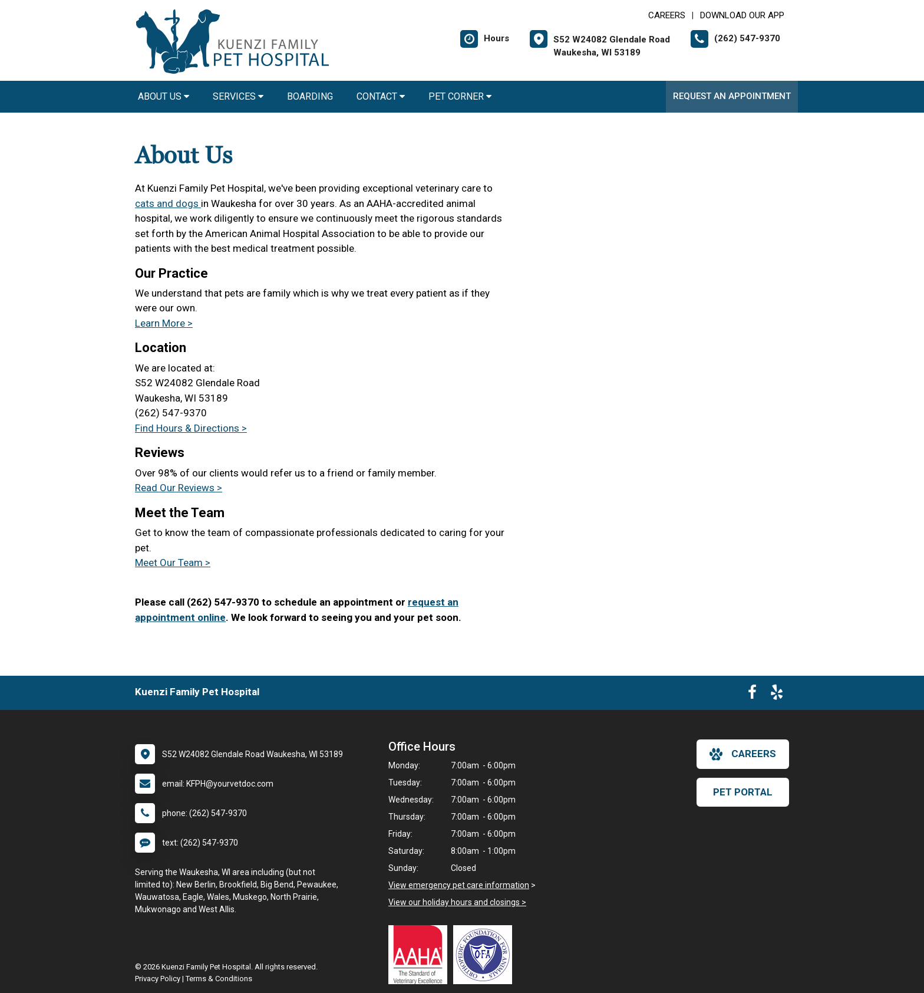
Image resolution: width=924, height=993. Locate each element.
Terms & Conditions (219, 978)
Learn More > (164, 323)
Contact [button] (381, 96)
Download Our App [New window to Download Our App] (742, 15)
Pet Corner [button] (459, 96)
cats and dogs (168, 203)
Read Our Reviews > (178, 488)
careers (743, 754)
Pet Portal (743, 792)
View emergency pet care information (458, 885)
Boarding (310, 96)
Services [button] (238, 96)
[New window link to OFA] (485, 954)
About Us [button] (163, 96)
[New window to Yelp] (776, 694)
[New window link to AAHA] (420, 954)
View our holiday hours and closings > (457, 902)
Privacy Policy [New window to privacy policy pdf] (157, 978)
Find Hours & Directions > (191, 428)
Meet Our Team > (172, 562)
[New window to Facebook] (752, 694)
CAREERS (666, 15)
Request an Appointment (732, 96)
